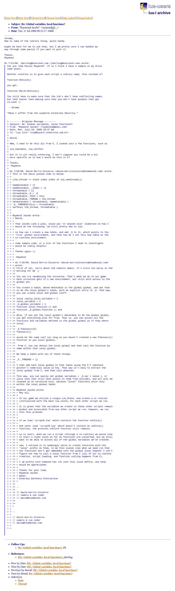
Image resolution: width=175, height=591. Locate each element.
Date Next (23, 18)
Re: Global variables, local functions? (40, 547)
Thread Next (53, 18)
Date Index (68, 18)
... (56, 27)
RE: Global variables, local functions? (40, 557)
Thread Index (84, 18)
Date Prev (10, 18)
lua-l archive (159, 13)
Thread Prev (37, 18)
